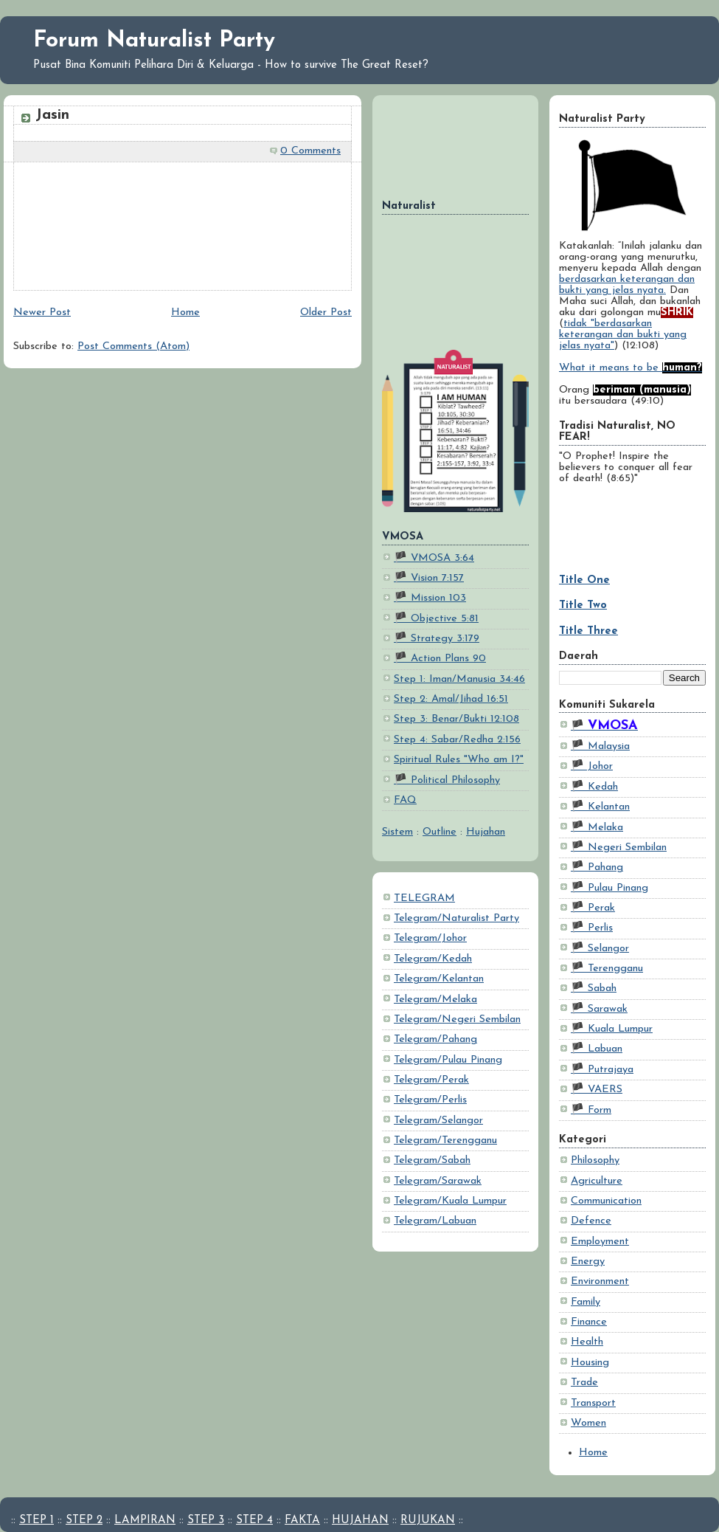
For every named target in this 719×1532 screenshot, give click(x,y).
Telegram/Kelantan (439, 978)
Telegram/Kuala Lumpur (450, 1201)
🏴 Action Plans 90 (440, 658)
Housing (590, 1362)
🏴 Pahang (597, 867)
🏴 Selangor (600, 948)
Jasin (52, 115)
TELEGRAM (424, 898)
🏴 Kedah (594, 787)
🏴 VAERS (596, 1089)
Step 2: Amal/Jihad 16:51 (451, 699)
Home (593, 1452)
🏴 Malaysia (600, 746)
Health (587, 1342)
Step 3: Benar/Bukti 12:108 (456, 719)
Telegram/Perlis (430, 1099)
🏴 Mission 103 (430, 598)
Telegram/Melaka (435, 999)
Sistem (397, 832)
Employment (600, 1241)
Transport (593, 1403)
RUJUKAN (427, 1520)
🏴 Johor (592, 766)
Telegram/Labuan (435, 1220)
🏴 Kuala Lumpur (612, 1029)
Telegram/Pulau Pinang (448, 1060)
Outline (439, 832)
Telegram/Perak (431, 1080)
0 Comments (310, 150)
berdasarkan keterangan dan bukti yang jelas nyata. (627, 285)
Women (588, 1423)
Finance (589, 1322)
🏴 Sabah (593, 988)
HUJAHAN (360, 1520)
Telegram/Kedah (433, 959)
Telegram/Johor (430, 938)
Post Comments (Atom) (133, 346)
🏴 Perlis (592, 928)
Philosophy (595, 1160)
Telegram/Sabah (432, 1160)
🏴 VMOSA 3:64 (434, 558)
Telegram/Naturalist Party (456, 918)
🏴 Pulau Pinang (609, 888)
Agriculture (596, 1181)
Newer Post (42, 312)
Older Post (326, 312)
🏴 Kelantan (600, 806)
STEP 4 (254, 1520)
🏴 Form (591, 1110)
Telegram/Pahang (435, 1039)
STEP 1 (36, 1520)
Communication (606, 1201)
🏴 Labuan (596, 1049)
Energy (588, 1261)
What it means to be (630, 367)
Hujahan (485, 832)
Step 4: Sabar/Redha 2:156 (457, 739)
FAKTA (302, 1520)
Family (585, 1302)
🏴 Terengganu (607, 968)
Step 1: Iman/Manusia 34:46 (459, 679)
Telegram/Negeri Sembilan (457, 1019)
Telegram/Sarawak (438, 1181)
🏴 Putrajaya (602, 1069)
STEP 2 (84, 1520)
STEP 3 (205, 1520)
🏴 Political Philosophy (447, 780)
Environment (600, 1281)
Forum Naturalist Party (154, 41)
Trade (584, 1382)
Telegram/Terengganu (445, 1140)
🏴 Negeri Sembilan (619, 847)
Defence (591, 1220)
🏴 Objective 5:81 (436, 618)
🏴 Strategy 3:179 (436, 638)
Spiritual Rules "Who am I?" (459, 759)
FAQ (405, 800)
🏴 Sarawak (599, 1009)
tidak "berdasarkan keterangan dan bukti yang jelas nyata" (623, 334)
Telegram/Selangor (438, 1120)
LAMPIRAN (145, 1520)
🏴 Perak (593, 908)
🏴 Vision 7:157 (429, 578)
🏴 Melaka (597, 827)
